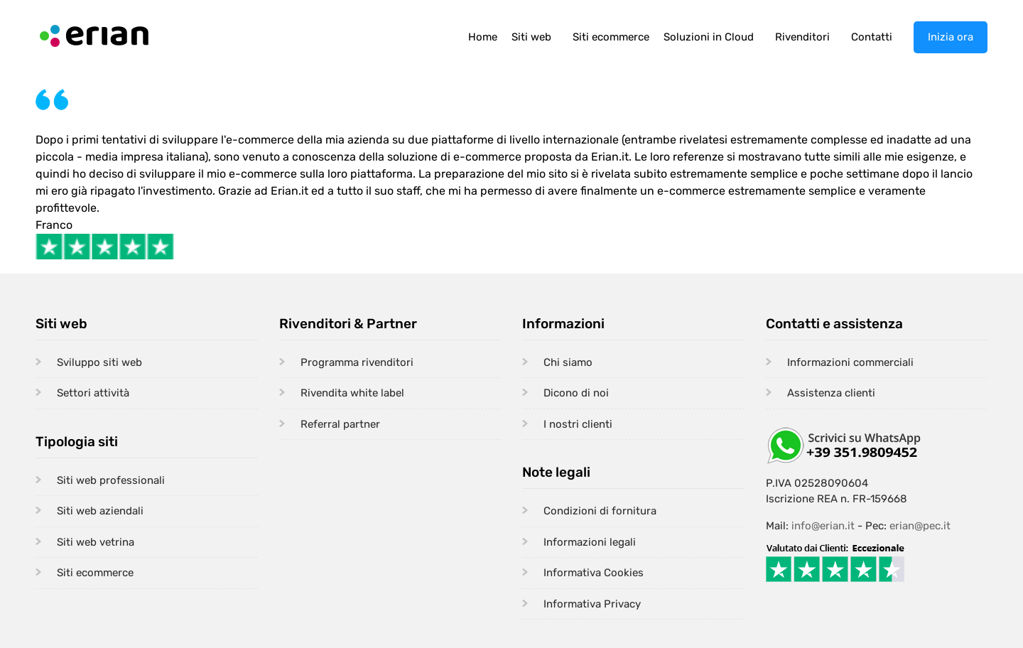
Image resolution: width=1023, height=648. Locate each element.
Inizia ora (950, 37)
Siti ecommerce (611, 37)
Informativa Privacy (592, 604)
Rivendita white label (352, 393)
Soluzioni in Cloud (709, 37)
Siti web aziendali (100, 510)
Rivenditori (802, 37)
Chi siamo (567, 362)
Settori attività (93, 393)
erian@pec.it (920, 525)
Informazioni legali (589, 542)
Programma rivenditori (357, 362)
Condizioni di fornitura (599, 510)
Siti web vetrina (95, 542)
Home (482, 37)
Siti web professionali (111, 480)
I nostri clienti (577, 424)
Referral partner (340, 424)
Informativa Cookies (593, 572)
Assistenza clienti (831, 393)
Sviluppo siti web (99, 362)
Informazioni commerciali (850, 362)
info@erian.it (823, 525)
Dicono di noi (576, 393)
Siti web (531, 37)
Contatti (871, 37)
